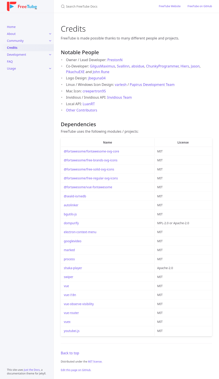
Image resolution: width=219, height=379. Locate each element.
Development (16, 54)
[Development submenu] (50, 54)
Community (15, 41)
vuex (67, 322)
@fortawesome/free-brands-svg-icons (90, 160)
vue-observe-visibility (79, 304)
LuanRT (89, 103)
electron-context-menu (80, 232)
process (69, 259)
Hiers (185, 66)
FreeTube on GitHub (200, 6)
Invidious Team (119, 97)
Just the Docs (32, 370)
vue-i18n (70, 295)
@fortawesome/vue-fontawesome (88, 187)
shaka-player (73, 268)
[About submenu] (50, 33)
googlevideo (72, 241)
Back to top (70, 353)
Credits (12, 48)
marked (69, 250)
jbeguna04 (96, 78)
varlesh (121, 84)
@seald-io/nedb (75, 196)
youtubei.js (71, 331)
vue (66, 286)
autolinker (71, 205)
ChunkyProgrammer (162, 66)
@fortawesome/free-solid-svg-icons (89, 169)
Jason (195, 66)
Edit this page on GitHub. (76, 370)
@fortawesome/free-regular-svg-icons (91, 178)
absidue (137, 66)
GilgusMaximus (102, 66)
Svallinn (123, 66)
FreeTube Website (170, 6)
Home (11, 27)
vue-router (71, 313)
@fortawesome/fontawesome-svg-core (91, 151)
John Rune (101, 71)
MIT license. (95, 361)
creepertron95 (94, 91)
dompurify (71, 223)
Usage (11, 68)
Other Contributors (81, 110)
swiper (68, 277)
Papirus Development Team (152, 84)
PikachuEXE (75, 71)
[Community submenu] (50, 40)
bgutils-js (70, 214)
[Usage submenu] (50, 68)
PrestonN (115, 59)
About (11, 34)
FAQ (10, 61)
